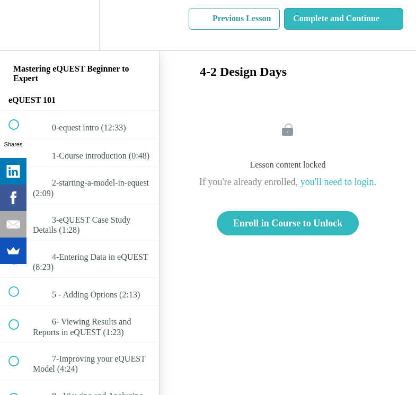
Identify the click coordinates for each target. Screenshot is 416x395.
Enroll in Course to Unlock (288, 223)
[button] (19, 25)
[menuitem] (79, 25)
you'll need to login (337, 182)
